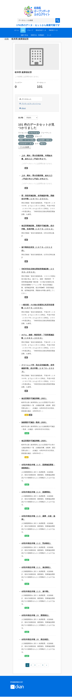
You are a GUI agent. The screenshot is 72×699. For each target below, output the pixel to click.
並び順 (20, 118)
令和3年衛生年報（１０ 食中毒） (35, 591)
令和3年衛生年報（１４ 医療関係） (36, 492)
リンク (49, 35)
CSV (26, 415)
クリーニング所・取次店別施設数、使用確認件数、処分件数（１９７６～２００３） (37, 368)
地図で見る (24, 35)
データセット (25, 99)
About (22, 108)
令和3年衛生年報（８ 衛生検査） (35, 639)
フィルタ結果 (24, 147)
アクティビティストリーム (30, 103)
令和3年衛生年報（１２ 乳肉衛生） (36, 543)
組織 (22, 30)
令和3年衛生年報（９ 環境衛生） (35, 615)
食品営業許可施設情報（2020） (34, 441)
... (39, 665)
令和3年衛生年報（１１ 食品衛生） (36, 567)
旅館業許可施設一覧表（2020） (34, 422)
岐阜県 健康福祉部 (19, 39)
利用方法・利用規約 (37, 35)
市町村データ (53, 30)
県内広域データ (41, 30)
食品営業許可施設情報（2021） (34, 398)
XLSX (26, 433)
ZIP (26, 168)
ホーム (16, 30)
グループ (30, 30)
